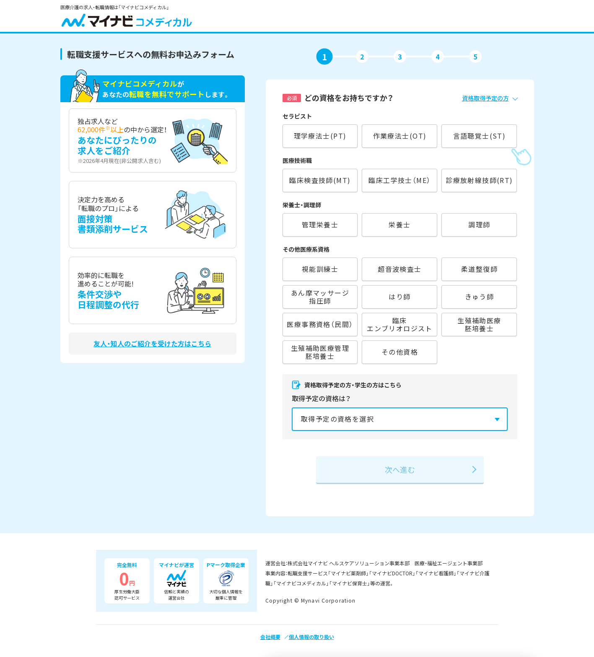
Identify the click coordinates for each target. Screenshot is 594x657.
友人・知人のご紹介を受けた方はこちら (152, 343)
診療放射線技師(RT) (479, 180)
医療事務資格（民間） (320, 324)
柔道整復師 (479, 269)
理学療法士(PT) (320, 136)
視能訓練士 (320, 269)
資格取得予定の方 (485, 98)
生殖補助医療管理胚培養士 (320, 352)
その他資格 (399, 352)
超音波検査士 (400, 269)
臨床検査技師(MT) (319, 180)
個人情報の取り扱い (311, 636)
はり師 (399, 296)
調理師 (479, 224)
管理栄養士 (320, 224)
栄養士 (399, 224)
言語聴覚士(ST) (479, 136)
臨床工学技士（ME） (399, 180)
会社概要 (270, 636)
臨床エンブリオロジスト (400, 324)
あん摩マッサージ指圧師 (320, 297)
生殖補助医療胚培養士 (479, 324)
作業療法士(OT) (400, 136)
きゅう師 (479, 296)
